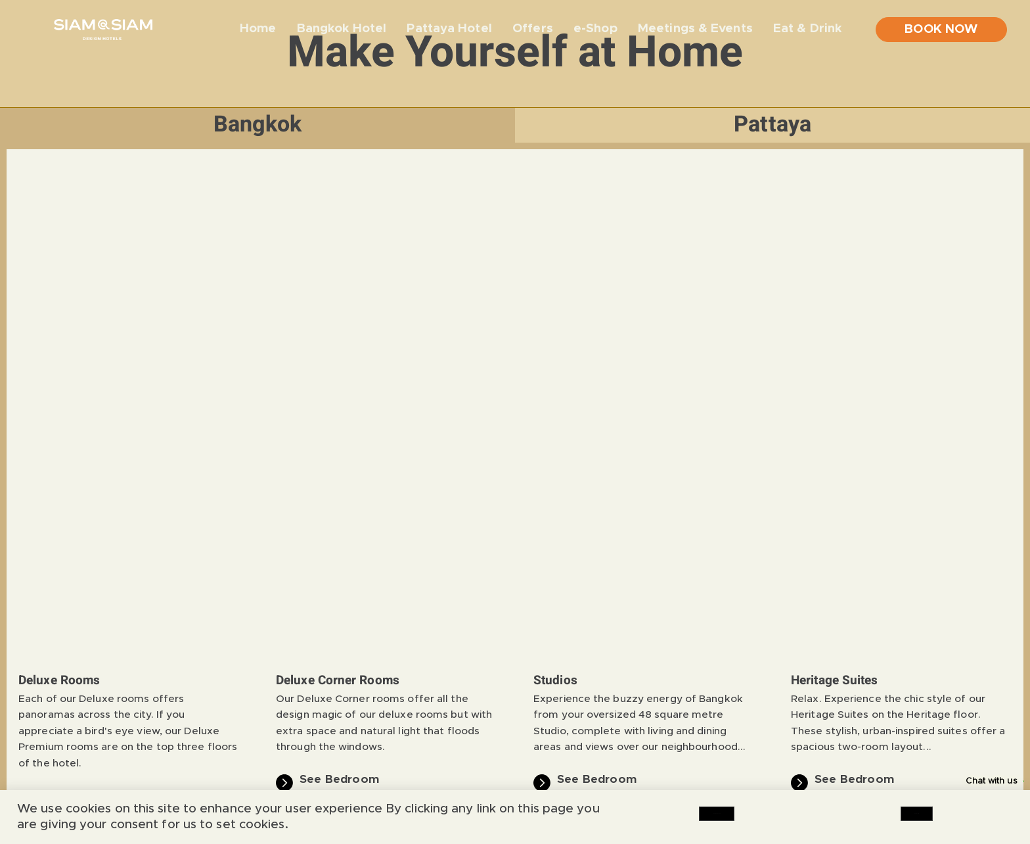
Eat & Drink (807, 30)
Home (258, 28)
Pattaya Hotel (449, 28)
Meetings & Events (695, 28)
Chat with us (961, 781)
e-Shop (595, 28)
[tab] (257, 125)
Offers (532, 28)
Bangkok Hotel (341, 28)
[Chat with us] (1008, 781)
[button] (27, 395)
